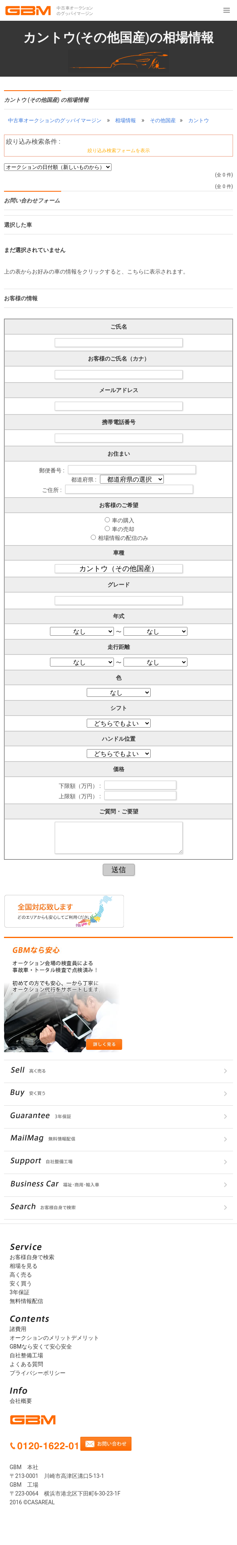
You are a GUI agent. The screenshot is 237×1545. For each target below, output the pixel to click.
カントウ (198, 120)
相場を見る (24, 1266)
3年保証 (20, 1292)
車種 (118, 552)
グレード (119, 584)
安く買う (21, 1283)
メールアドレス (118, 390)
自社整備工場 (26, 1355)
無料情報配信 (26, 1301)
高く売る (21, 1274)
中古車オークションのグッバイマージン (55, 120)
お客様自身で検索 (32, 1257)
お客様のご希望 (118, 505)
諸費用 (18, 1329)
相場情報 (125, 120)
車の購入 (123, 520)
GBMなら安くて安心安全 (41, 1346)
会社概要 (21, 1401)
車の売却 (123, 529)
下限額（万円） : (80, 785)
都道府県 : (84, 479)
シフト (118, 708)
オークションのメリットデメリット (54, 1338)
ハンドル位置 (118, 739)
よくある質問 (26, 1364)
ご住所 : (52, 490)
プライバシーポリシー (38, 1373)
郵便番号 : (52, 470)
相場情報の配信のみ (123, 538)
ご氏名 (118, 326)
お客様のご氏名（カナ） (118, 358)
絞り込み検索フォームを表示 (119, 150)
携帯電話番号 (118, 422)
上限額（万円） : (80, 796)
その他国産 (163, 120)
